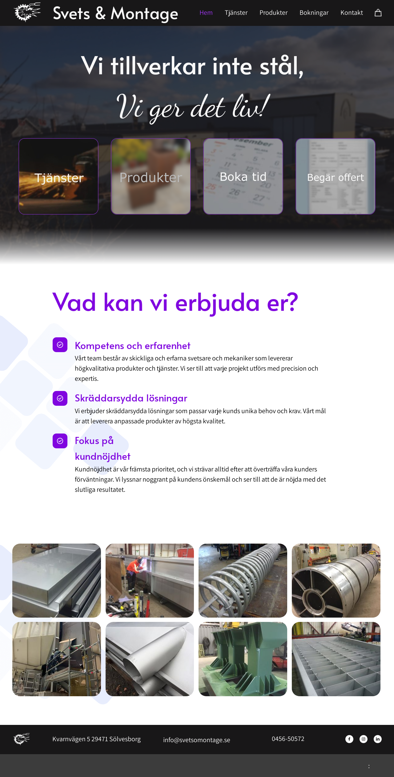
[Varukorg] (378, 12)
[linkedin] (378, 739)
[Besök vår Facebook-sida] (349, 739)
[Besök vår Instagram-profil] (364, 739)
